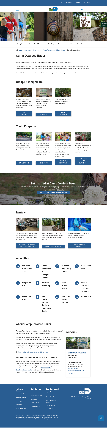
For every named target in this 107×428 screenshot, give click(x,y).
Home (20, 50)
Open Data (34, 399)
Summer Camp (24, 163)
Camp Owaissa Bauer (77, 353)
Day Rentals (43, 115)
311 (62, 2)
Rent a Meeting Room (53, 247)
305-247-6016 (72, 369)
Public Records (35, 403)
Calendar (78, 2)
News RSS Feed (50, 409)
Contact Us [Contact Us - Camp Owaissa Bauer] (71, 374)
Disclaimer (19, 405)
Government (27, 50)
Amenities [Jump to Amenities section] (70, 44)
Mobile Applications (36, 396)
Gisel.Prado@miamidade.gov (25, 370)
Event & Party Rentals (79, 246)
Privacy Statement (21, 398)
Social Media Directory (52, 397)
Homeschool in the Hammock (83, 161)
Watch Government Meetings (51, 402)
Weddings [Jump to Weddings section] (51, 44)
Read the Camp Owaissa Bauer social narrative (33, 352)
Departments (37, 50)
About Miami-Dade (21, 408)
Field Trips (44, 163)
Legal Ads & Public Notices (51, 393)
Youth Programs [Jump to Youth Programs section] (39, 44)
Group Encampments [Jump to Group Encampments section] (23, 44)
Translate (87, 2)
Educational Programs (63, 162)
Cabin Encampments (24, 114)
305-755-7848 (46, 368)
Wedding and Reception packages (53, 193)
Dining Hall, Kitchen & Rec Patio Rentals (27, 246)
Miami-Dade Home (21, 394)
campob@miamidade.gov (76, 371)
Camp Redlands (63, 114)
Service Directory (35, 407)
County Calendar (50, 406)
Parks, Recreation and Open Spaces (54, 50)
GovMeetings (69, 2)
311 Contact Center (36, 392)
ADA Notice (19, 401)
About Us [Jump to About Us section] (80, 44)
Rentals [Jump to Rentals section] (60, 44)
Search (82, 9)
